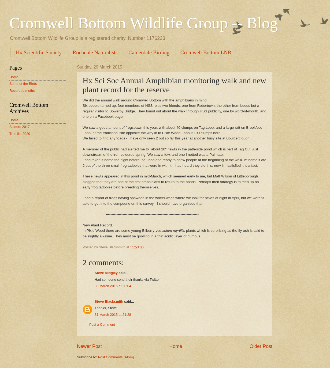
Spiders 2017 (19, 127)
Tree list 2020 (19, 134)
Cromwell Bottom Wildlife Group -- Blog (143, 23)
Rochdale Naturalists (95, 52)
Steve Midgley (106, 273)
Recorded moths (22, 91)
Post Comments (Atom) (116, 357)
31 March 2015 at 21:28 (113, 315)
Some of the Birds (23, 84)
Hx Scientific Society (39, 52)
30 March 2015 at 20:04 (113, 286)
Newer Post (89, 346)
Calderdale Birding (148, 52)
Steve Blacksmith (109, 301)
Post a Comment (102, 325)
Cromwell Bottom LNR (205, 52)
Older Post (261, 346)
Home (175, 346)
